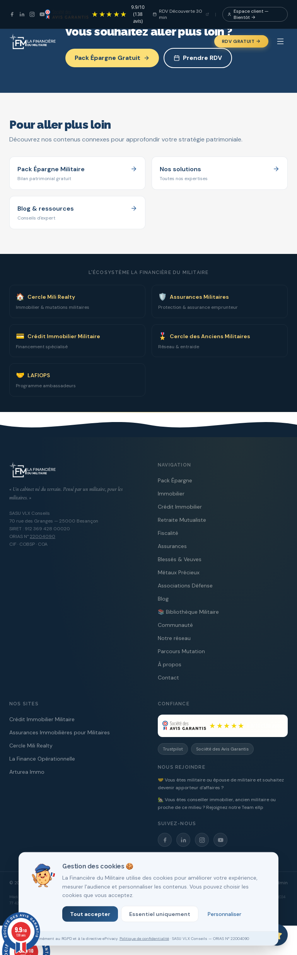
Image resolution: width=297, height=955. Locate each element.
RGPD (262, 882)
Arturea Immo (26, 771)
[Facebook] (12, 14)
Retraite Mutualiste (182, 519)
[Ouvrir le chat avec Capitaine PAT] (277, 935)
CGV (246, 882)
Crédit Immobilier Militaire (42, 719)
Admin (281, 882)
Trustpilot (173, 749)
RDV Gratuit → (241, 41)
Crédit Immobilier (180, 506)
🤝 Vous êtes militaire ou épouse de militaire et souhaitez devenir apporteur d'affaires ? (221, 784)
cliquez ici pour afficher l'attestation (210, 913)
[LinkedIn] (22, 14)
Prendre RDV (198, 58)
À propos (169, 664)
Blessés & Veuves (179, 559)
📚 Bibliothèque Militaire (188, 611)
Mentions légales (219, 882)
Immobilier (171, 493)
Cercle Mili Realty (31, 745)
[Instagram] (32, 14)
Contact (168, 677)
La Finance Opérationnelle (42, 758)
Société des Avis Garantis (222, 749)
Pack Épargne (175, 480)
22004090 (42, 536)
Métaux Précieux (179, 572)
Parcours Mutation (181, 651)
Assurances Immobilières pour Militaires (59, 732)
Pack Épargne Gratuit (112, 58)
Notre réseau (174, 638)
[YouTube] (42, 14)
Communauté (175, 624)
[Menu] (280, 41)
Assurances (172, 546)
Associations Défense (185, 585)
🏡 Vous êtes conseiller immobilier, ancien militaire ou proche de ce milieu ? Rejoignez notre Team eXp (217, 803)
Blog (163, 598)
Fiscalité (168, 532)
